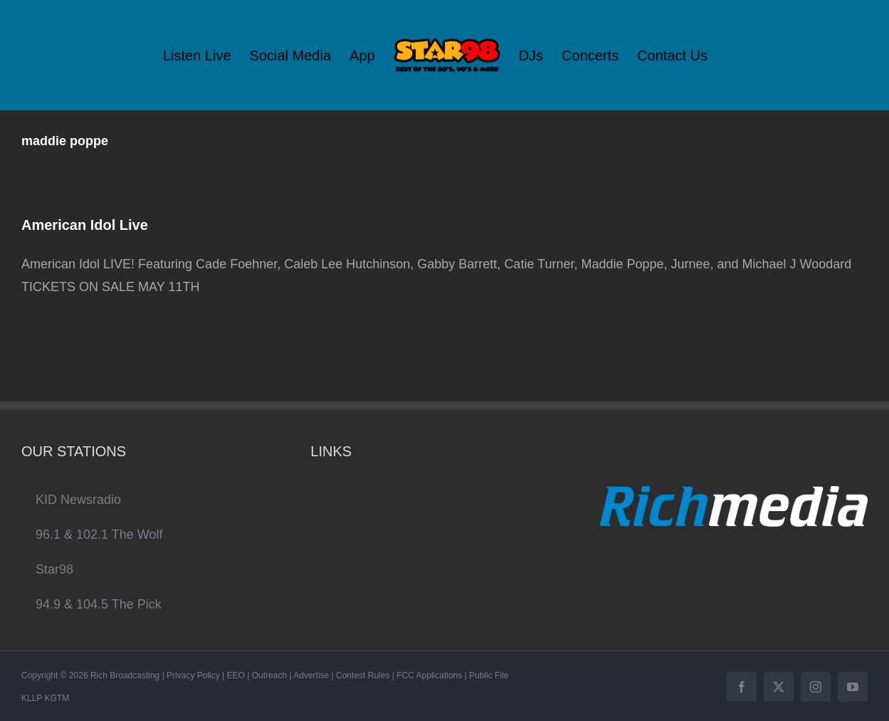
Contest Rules (362, 675)
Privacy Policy (193, 675)
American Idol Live (84, 225)
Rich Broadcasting (124, 675)
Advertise (311, 675)
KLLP (31, 698)
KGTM (56, 698)
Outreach (269, 675)
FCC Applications (429, 675)
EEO (236, 675)
